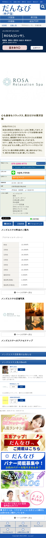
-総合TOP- (34, 21)
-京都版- (11, 21)
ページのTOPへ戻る (23, 292)
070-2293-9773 (10, 42)
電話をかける (41, 163)
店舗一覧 (13, 25)
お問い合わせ (23, 526)
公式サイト (37, 48)
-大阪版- (11, 17)
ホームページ (18, 177)
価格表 (7, 224)
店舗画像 (20, 224)
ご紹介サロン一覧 (23, 532)
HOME (4, 25)
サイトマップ (38, 526)
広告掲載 (8, 526)
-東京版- (34, 17)
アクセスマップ (35, 224)
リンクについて (8, 532)
